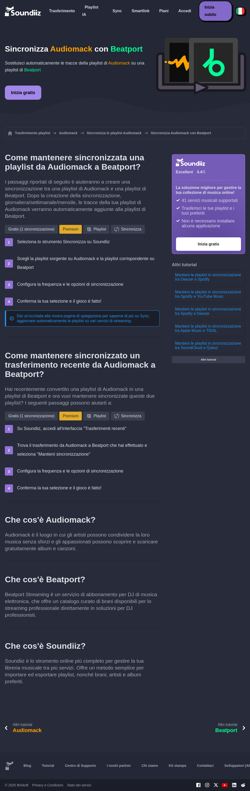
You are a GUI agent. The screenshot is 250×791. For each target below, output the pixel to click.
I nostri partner (119, 766)
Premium (70, 229)
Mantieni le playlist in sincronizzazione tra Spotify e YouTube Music (208, 294)
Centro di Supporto (80, 766)
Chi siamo (150, 766)
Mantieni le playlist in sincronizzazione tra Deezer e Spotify (208, 277)
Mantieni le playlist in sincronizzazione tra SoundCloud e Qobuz (208, 345)
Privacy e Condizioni (47, 785)
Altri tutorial (208, 359)
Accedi (184, 11)
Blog (27, 766)
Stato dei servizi (79, 785)
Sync (117, 11)
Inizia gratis (23, 92)
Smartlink (140, 11)
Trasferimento (62, 11)
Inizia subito (210, 11)
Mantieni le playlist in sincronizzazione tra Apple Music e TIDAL (208, 328)
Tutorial (48, 766)
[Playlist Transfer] (23, 11)
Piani (163, 11)
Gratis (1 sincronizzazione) (31, 229)
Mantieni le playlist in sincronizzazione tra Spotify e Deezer (208, 311)
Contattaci (205, 766)
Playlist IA (90, 11)
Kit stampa (177, 766)
